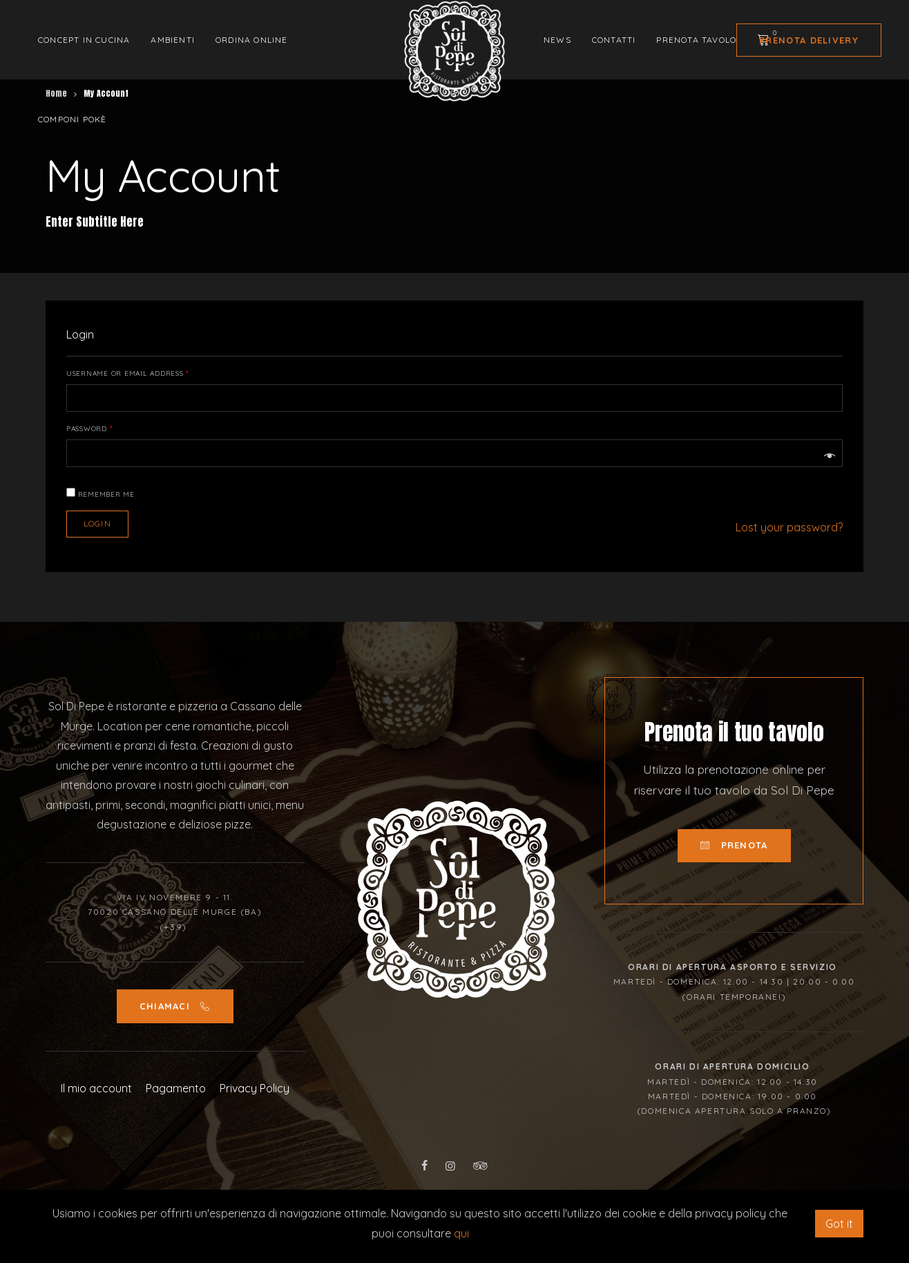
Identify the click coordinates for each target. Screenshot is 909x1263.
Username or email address (127, 373)
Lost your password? (789, 527)
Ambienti (173, 40)
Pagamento (176, 1088)
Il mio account (96, 1088)
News (557, 40)
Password (89, 429)
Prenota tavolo (696, 40)
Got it (839, 1224)
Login (97, 523)
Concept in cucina (84, 40)
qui (461, 1233)
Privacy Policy (254, 1088)
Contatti (614, 40)
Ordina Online (252, 40)
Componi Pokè (72, 119)
